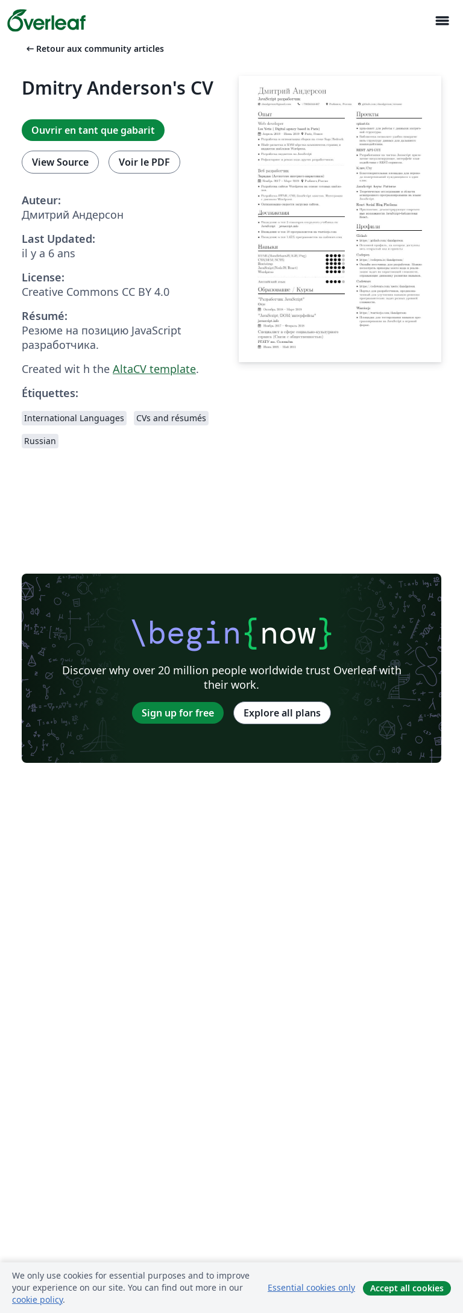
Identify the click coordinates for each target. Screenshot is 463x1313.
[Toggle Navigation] (442, 20)
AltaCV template (154, 369)
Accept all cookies (407, 1288)
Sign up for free (178, 712)
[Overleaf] (46, 20)
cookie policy (37, 1299)
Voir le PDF (144, 162)
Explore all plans (282, 712)
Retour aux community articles (94, 48)
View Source (60, 162)
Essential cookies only (311, 1287)
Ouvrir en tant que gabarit (93, 130)
